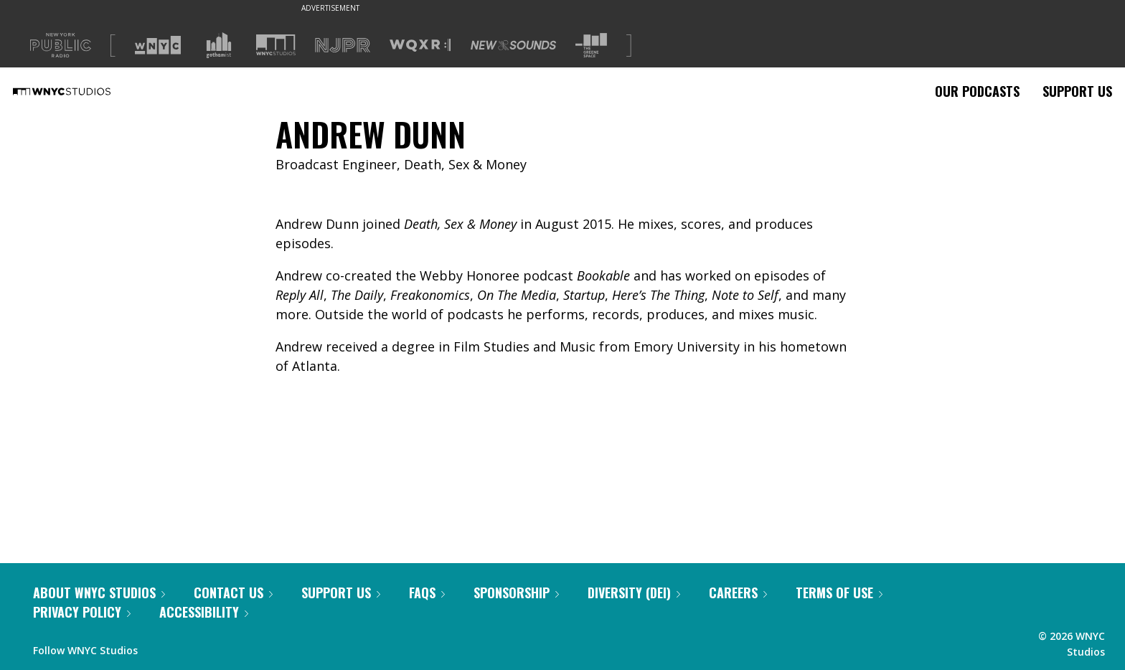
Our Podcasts (977, 91)
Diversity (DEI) (634, 592)
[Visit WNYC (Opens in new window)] (158, 45)
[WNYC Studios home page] (79, 91)
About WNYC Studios (99, 592)
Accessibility (203, 612)
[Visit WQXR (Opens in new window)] (420, 45)
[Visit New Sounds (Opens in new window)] (513, 45)
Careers (738, 592)
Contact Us (233, 592)
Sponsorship (516, 592)
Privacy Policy (82, 612)
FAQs (427, 592)
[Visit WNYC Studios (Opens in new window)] (276, 44)
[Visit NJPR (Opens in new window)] (342, 45)
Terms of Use (839, 592)
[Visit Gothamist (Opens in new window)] (219, 45)
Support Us (1077, 91)
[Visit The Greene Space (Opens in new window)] (591, 45)
